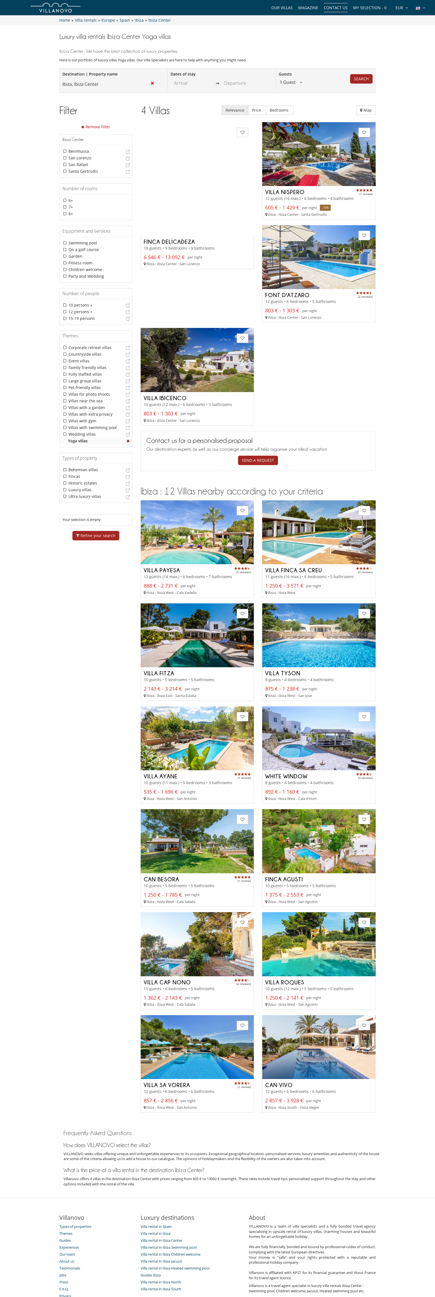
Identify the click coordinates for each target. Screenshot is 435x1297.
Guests (285, 74)
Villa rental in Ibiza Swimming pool (169, 1144)
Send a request (258, 357)
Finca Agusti (284, 776)
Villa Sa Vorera (167, 982)
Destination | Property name (90, 74)
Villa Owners (187, 1273)
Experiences (69, 1144)
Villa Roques (284, 879)
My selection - (369, 7)
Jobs (62, 1172)
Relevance (235, 110)
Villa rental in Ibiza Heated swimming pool (175, 1165)
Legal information (269, 1273)
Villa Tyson (282, 570)
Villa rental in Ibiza (155, 1130)
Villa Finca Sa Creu (293, 467)
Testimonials (69, 1165)
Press (63, 1178)
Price (257, 110)
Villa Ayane (161, 673)
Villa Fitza (159, 570)
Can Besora (161, 776)
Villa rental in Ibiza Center (161, 1137)
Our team (67, 1151)
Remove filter (95, 126)
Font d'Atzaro (166, 295)
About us (66, 1158)
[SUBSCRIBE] (122, 1252)
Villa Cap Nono (167, 879)
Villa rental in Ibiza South (161, 1185)
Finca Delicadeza (169, 192)
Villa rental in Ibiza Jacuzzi (161, 1158)
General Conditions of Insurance (85, 1206)
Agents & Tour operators (79, 1213)
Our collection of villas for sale (83, 1220)
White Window (286, 673)
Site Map (214, 1273)
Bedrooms (280, 110)
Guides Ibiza (151, 1172)
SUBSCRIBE (199, 1252)
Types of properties (75, 1123)
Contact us (336, 7)
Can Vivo (279, 982)
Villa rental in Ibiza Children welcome (171, 1151)
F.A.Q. (64, 1185)
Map (366, 110)
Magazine (308, 7)
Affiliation (237, 1273)
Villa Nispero (285, 192)
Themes (65, 1130)
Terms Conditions (73, 1199)
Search (361, 78)
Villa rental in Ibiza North (161, 1178)
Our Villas (282, 7)
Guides (65, 1137)
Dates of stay (183, 74)
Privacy (65, 1192)
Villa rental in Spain (156, 1123)
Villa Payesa (162, 467)
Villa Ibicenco (286, 295)
